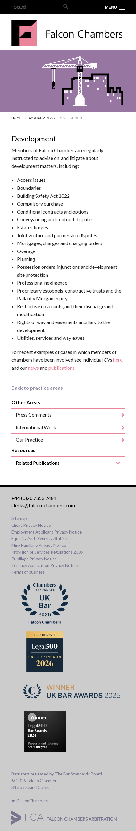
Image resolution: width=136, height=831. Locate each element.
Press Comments (34, 415)
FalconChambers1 (30, 800)
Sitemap (19, 518)
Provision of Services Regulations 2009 (47, 552)
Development (71, 118)
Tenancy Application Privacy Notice (44, 565)
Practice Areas (40, 118)
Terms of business (27, 572)
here (117, 360)
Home (16, 118)
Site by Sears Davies (30, 787)
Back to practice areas (37, 388)
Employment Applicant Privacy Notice (46, 532)
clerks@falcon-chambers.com (43, 505)
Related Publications (38, 463)
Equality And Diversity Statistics (41, 538)
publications (61, 368)
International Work (36, 427)
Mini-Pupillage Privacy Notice (38, 545)
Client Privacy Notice (31, 525)
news (33, 368)
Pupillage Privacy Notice (34, 558)
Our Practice (29, 440)
